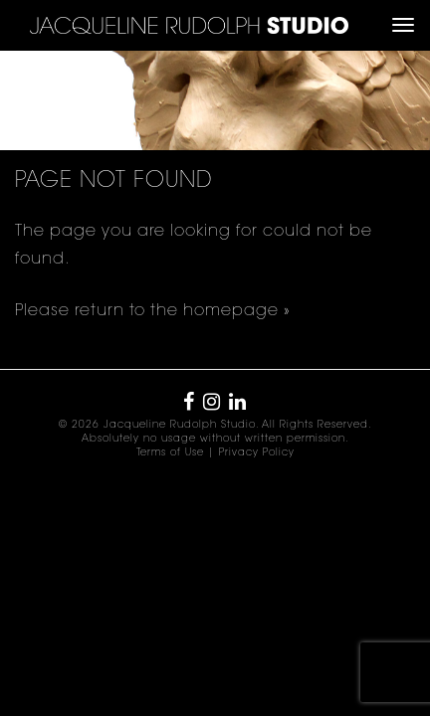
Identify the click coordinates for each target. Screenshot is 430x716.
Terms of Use (170, 453)
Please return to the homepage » (153, 311)
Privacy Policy (257, 453)
